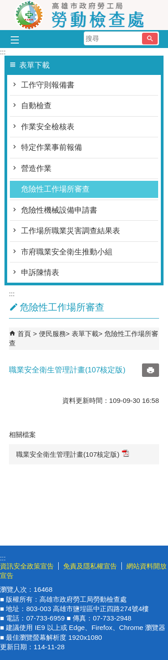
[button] (150, 38)
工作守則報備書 (47, 85)
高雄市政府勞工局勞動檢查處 (84, 15)
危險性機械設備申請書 (59, 210)
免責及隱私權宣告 (90, 566)
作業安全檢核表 (47, 126)
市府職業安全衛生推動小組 (66, 252)
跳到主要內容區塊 (4, 4)
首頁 (24, 333)
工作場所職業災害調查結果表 (70, 231)
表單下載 (85, 333)
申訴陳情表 (40, 272)
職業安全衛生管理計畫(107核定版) (72, 454)
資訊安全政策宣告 (27, 566)
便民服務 (52, 333)
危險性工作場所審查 (55, 189)
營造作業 (36, 168)
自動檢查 (36, 105)
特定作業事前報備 (51, 147)
